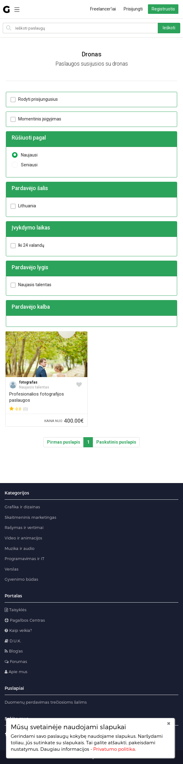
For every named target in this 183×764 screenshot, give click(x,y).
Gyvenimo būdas (21, 579)
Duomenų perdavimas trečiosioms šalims (46, 702)
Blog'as (14, 650)
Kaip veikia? (18, 630)
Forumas (16, 661)
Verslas (11, 569)
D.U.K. (13, 640)
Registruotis (163, 8)
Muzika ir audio (19, 548)
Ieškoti (169, 27)
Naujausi (25, 155)
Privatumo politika (114, 749)
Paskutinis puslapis (116, 442)
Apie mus (16, 671)
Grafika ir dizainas (22, 506)
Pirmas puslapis (63, 442)
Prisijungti (133, 8)
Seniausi (25, 165)
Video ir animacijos (23, 537)
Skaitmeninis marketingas (30, 517)
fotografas (28, 382)
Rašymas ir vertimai (24, 527)
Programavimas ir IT (24, 558)
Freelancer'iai (103, 8)
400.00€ (64, 420)
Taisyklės (15, 609)
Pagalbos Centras (25, 620)
